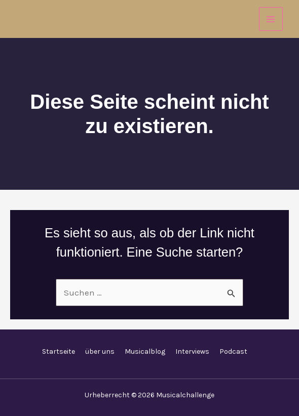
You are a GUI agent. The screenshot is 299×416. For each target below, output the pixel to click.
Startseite (58, 351)
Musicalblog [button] (145, 351)
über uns (100, 351)
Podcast (233, 351)
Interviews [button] (192, 351)
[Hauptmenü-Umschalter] (271, 19)
